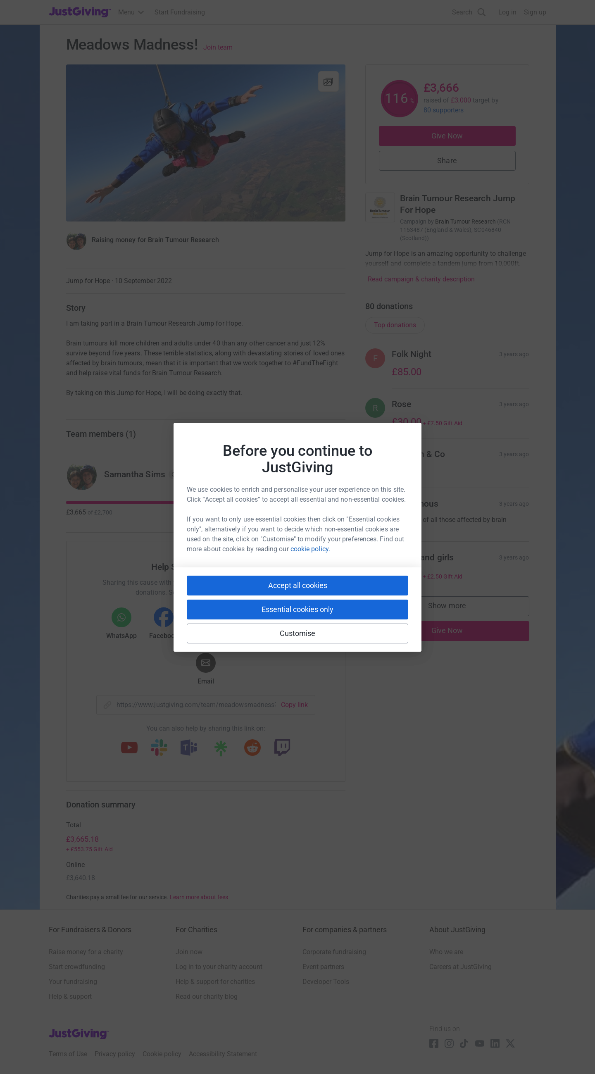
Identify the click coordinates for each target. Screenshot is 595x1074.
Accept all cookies (297, 585)
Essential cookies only (297, 609)
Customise (298, 633)
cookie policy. (310, 549)
